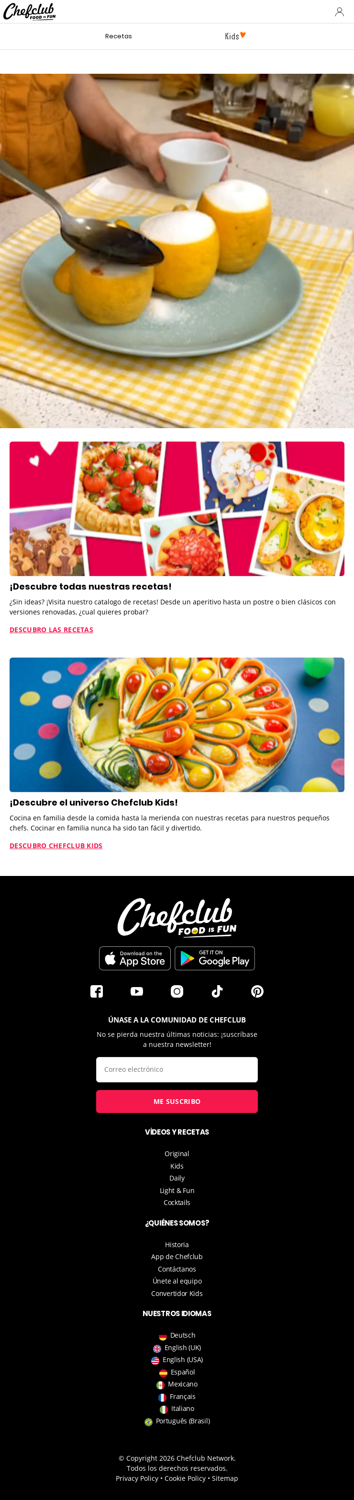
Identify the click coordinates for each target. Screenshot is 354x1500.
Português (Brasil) (177, 1420)
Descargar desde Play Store (215, 958)
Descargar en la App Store (135, 958)
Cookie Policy (185, 1478)
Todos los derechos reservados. (177, 1468)
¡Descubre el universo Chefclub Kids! (94, 802)
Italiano (177, 1408)
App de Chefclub (177, 1256)
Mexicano (177, 1383)
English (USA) (177, 1359)
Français (177, 1396)
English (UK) (177, 1347)
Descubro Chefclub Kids (56, 845)
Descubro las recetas (51, 629)
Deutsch (177, 1335)
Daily (177, 1177)
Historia (177, 1244)
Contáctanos (177, 1268)
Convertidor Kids (176, 1293)
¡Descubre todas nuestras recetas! (91, 586)
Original (177, 1153)
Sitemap (225, 1478)
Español (177, 1371)
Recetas (118, 36)
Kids (177, 1165)
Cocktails (177, 1202)
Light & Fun (177, 1190)
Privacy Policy (137, 1478)
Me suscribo (177, 1101)
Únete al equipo (177, 1280)
